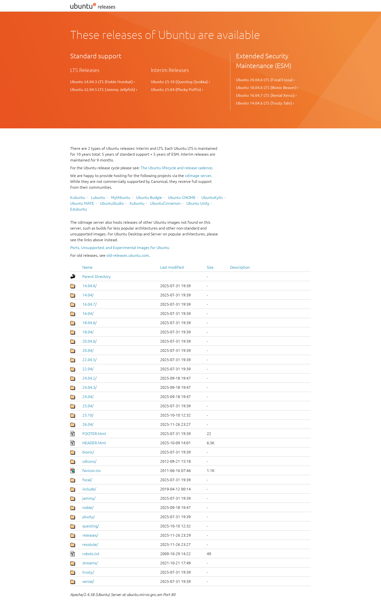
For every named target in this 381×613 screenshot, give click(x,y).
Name (87, 267)
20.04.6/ (89, 341)
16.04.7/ (89, 304)
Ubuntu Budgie (149, 197)
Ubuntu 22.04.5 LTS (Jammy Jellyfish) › (103, 89)
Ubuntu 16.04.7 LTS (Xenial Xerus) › (266, 95)
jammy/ (88, 498)
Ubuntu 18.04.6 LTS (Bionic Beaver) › (267, 87)
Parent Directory (96, 276)
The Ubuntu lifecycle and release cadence (176, 168)
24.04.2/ (89, 378)
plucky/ (88, 517)
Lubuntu (98, 197)
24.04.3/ (89, 387)
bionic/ (88, 452)
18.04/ (88, 332)
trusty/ (88, 572)
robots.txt (90, 553)
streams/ (90, 563)
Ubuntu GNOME (182, 197)
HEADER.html (94, 443)
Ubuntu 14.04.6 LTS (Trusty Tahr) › (265, 103)
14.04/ (88, 295)
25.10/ (88, 415)
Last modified (172, 267)
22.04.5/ (89, 359)
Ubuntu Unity (197, 203)
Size (210, 267)
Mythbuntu (120, 197)
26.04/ (88, 424)
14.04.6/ (89, 286)
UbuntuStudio (112, 203)
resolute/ (90, 544)
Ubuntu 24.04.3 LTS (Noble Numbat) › (102, 82)
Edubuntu (78, 209)
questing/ (90, 526)
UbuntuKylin (212, 197)
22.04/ (88, 369)
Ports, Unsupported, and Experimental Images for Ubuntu (119, 247)
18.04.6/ (89, 322)
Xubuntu (137, 203)
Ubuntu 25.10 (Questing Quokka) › (180, 82)
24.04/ (88, 396)
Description (240, 267)
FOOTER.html (94, 433)
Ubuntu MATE (82, 203)
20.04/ (88, 350)
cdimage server (198, 175)
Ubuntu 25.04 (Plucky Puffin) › (177, 89)
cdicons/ (89, 461)
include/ (89, 489)
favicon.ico (91, 470)
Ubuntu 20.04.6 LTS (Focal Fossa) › (265, 80)
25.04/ (88, 406)
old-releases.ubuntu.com (127, 255)
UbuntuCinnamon (165, 203)
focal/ (87, 480)
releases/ (90, 535)
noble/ (88, 507)
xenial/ (88, 581)
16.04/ (88, 313)
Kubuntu (77, 197)
